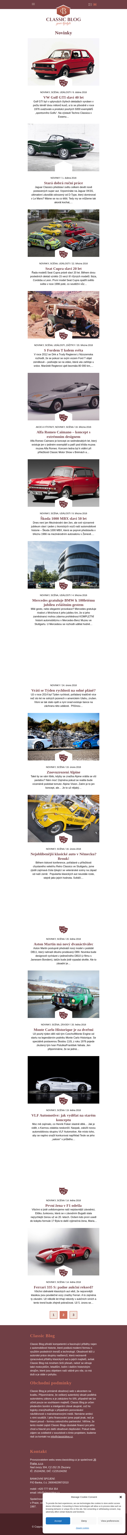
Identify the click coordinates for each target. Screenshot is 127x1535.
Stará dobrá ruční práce (63, 183)
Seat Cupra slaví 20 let (63, 269)
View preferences (110, 1520)
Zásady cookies (82, 1528)
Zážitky (70, 345)
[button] (120, 1497)
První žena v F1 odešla (63, 1205)
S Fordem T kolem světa (63, 350)
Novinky (45, 92)
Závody (65, 1024)
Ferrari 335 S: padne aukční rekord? (63, 1287)
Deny (84, 1520)
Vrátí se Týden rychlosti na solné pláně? (63, 690)
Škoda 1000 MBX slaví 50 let (63, 518)
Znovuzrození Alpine (63, 772)
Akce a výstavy (45, 427)
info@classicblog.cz (62, 1436)
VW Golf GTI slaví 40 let (63, 97)
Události (65, 92)
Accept (58, 1520)
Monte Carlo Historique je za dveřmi (63, 1030)
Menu (33, 4)
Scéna (55, 92)
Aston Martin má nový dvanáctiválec (63, 944)
